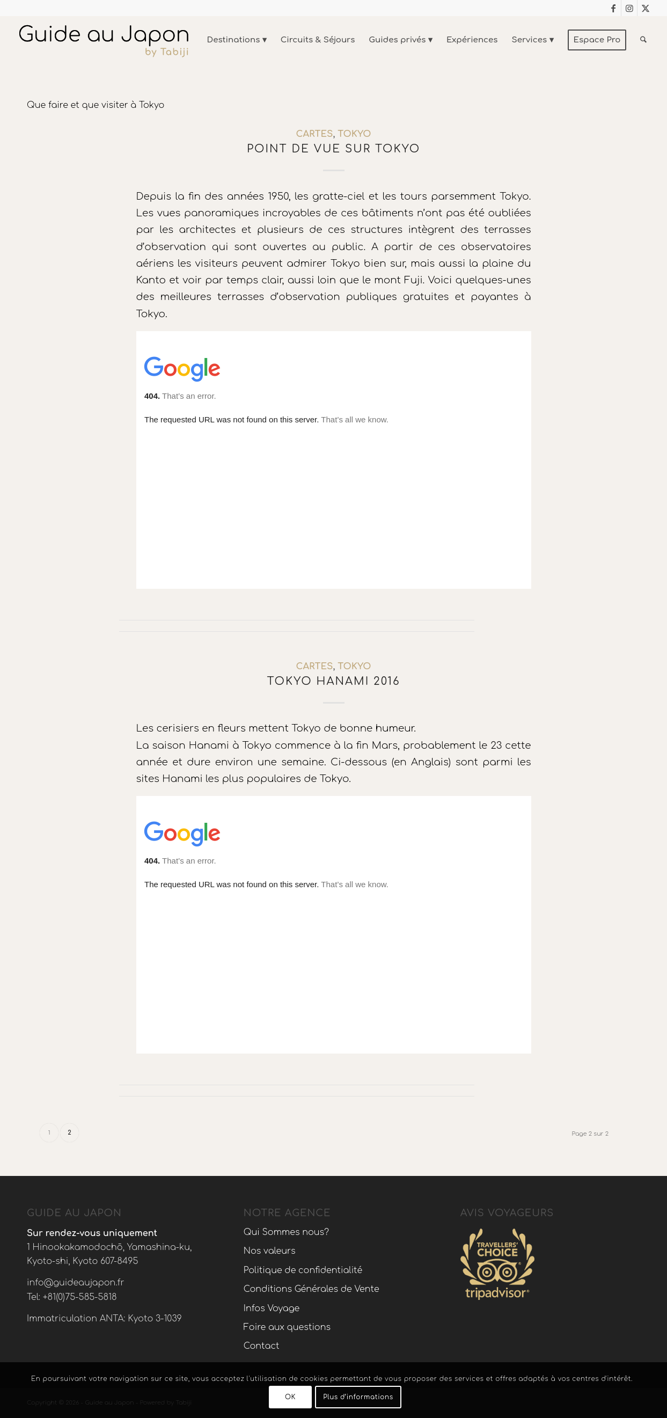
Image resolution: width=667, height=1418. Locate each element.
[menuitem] (237, 40)
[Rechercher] (643, 40)
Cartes (314, 134)
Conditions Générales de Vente (311, 1289)
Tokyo (354, 134)
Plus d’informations (358, 1397)
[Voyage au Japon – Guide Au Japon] (103, 40)
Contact (262, 1346)
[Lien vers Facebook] (613, 8)
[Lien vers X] (645, 8)
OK (290, 1397)
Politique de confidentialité (303, 1270)
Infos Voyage (271, 1308)
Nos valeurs (270, 1251)
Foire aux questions (287, 1327)
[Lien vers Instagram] (629, 8)
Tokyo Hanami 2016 (333, 681)
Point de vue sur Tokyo (333, 149)
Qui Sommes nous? (286, 1232)
